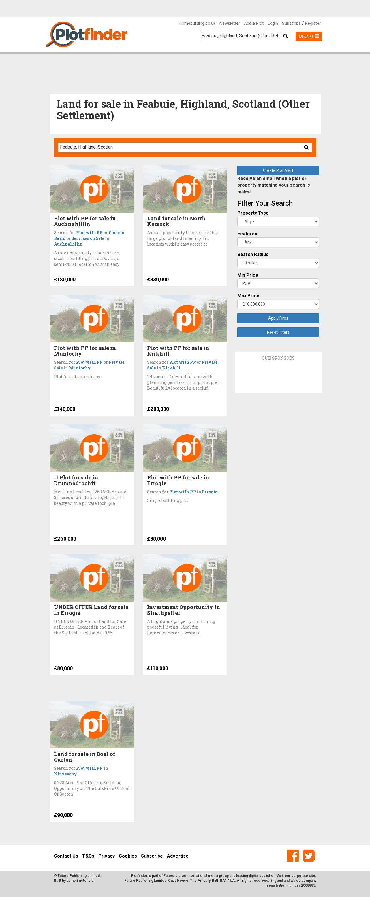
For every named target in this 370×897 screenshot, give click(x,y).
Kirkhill (171, 368)
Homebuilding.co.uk (197, 23)
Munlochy (80, 368)
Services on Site (88, 238)
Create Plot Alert (278, 170)
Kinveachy (65, 774)
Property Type (253, 213)
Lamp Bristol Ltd (80, 881)
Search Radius (252, 254)
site (312, 876)
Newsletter (229, 23)
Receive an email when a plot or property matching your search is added (273, 185)
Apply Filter (278, 318)
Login (273, 23)
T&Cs (88, 856)
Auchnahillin (68, 244)
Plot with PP (89, 232)
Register (313, 23)
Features (247, 233)
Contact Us (66, 856)
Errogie (209, 491)
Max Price (248, 295)
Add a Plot (254, 23)
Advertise (178, 856)
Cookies (128, 856)
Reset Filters (278, 332)
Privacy (106, 856)
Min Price (247, 275)
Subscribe (291, 23)
